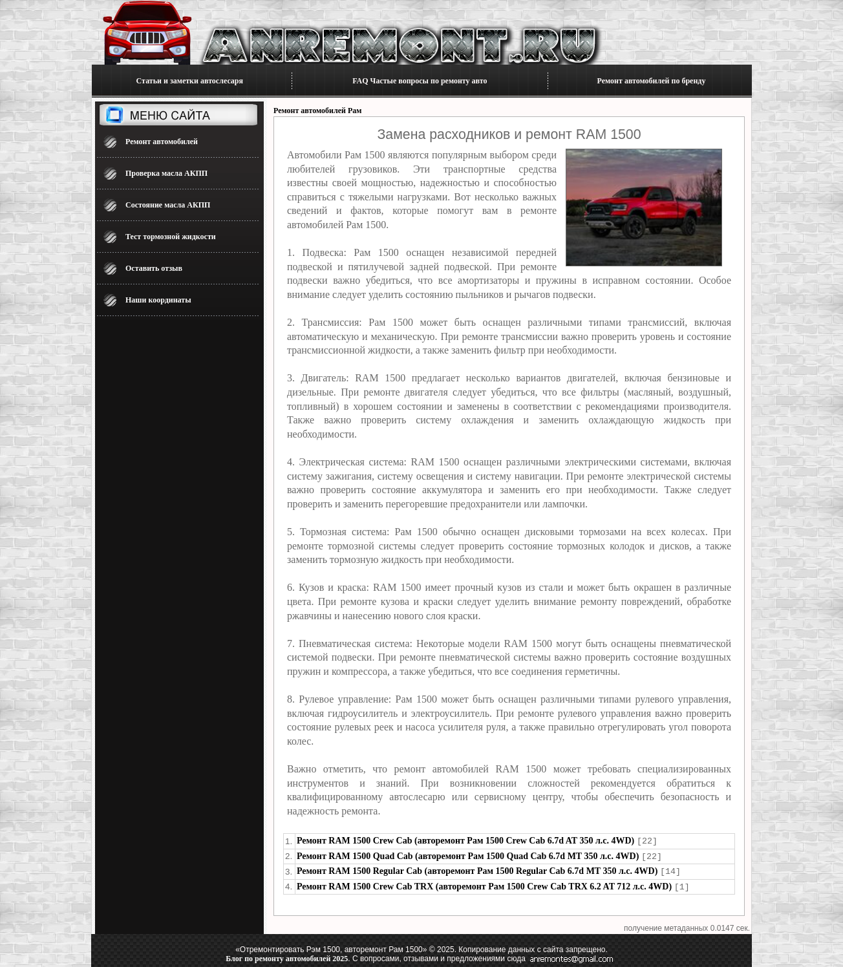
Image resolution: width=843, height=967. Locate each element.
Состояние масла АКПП (167, 204)
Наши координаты (158, 299)
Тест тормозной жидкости (170, 236)
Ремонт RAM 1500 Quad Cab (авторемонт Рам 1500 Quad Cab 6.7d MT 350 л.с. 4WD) (468, 855)
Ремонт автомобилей (161, 141)
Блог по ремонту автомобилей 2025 (287, 956)
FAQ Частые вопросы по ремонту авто (419, 80)
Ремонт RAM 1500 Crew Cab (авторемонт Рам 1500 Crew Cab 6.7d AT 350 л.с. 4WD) (465, 840)
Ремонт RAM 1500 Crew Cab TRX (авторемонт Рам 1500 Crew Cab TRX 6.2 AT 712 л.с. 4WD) (484, 884)
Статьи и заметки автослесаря (189, 80)
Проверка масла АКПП (166, 173)
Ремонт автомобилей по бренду (651, 80)
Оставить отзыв (153, 268)
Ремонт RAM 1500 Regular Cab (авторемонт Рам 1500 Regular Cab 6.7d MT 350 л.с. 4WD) (477, 870)
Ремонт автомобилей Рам (317, 110)
